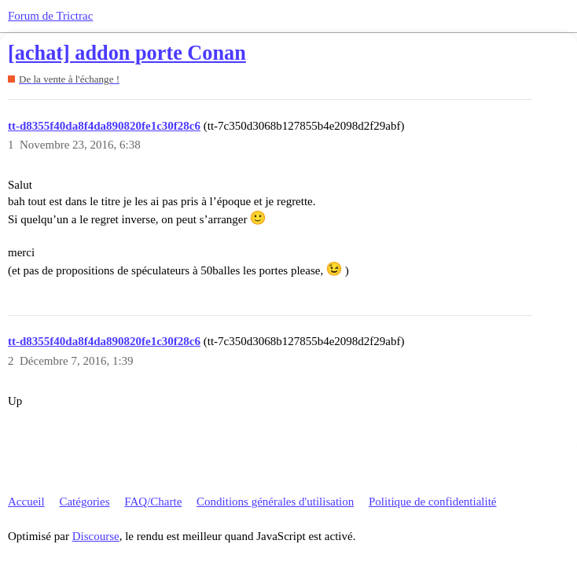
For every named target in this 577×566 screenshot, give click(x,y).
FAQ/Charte (153, 501)
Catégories (84, 501)
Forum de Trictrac (50, 15)
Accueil (26, 501)
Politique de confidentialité (432, 501)
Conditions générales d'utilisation (275, 501)
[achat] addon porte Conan (127, 53)
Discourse (95, 536)
